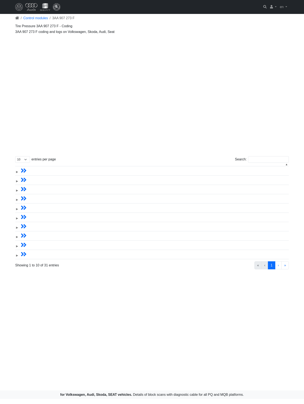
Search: (241, 159)
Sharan (84, 184)
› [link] (278, 270)
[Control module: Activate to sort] (195, 167)
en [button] (282, 7)
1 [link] (250, 270)
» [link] (285, 270)
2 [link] (257, 270)
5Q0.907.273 (276, 174)
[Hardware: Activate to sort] (277, 167)
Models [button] (37, 167)
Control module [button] (183, 167)
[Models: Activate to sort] (54, 167)
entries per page (43, 159)
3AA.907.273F (230, 174)
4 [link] (272, 270)
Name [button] (83, 167)
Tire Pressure (189, 174)
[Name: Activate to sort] (101, 167)
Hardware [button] (273, 167)
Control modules (35, 18)
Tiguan (84, 174)
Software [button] (226, 167)
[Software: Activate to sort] (242, 167)
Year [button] (164, 167)
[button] (273, 7)
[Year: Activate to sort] (148, 167)
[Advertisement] (142, 65)
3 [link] (264, 270)
